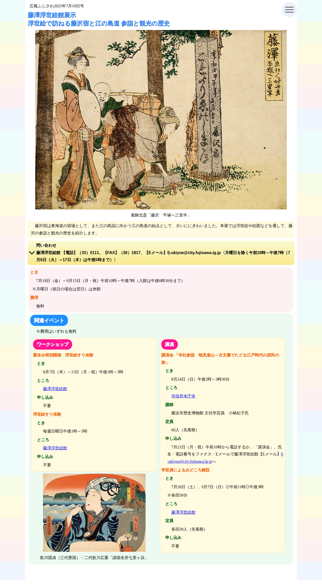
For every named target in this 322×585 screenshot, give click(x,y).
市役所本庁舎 (183, 396)
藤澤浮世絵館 (55, 389)
